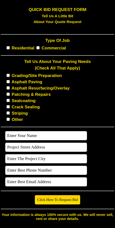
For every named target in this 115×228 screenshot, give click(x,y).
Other (17, 119)
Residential (23, 48)
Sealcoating (24, 100)
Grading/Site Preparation (37, 75)
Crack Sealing (26, 107)
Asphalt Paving (27, 82)
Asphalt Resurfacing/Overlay (41, 88)
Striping (20, 113)
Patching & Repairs (31, 94)
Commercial (54, 48)
